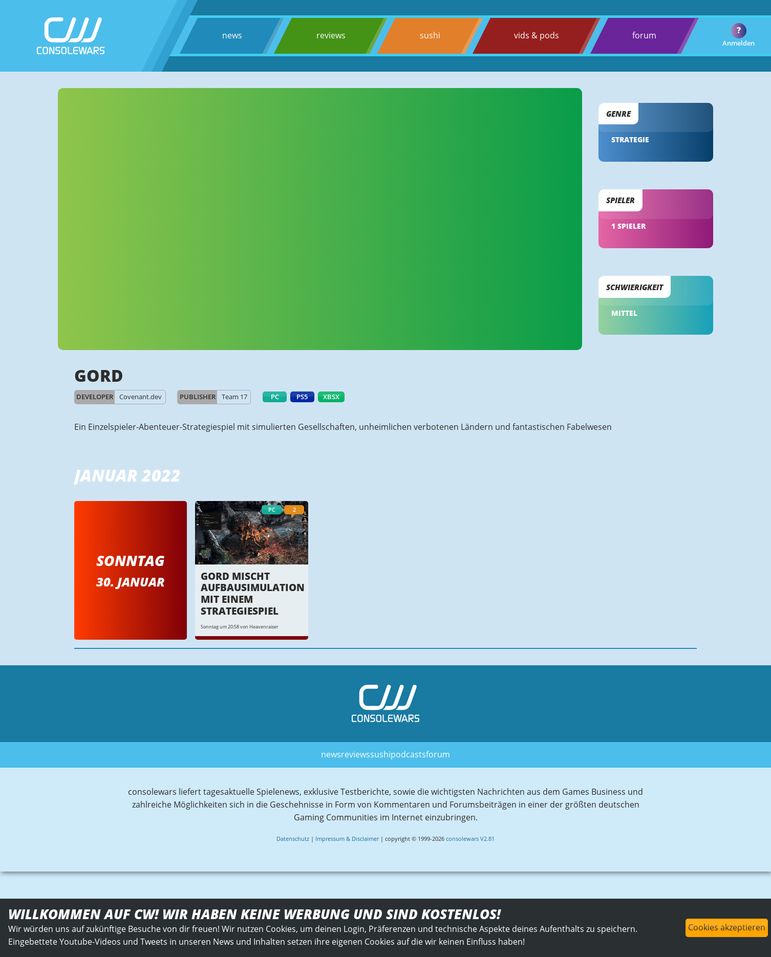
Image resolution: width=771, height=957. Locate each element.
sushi (430, 35)
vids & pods (536, 35)
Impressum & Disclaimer (347, 845)
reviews (331, 35)
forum (644, 35)
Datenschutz (292, 845)
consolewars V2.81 (470, 845)
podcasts (408, 759)
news (232, 35)
